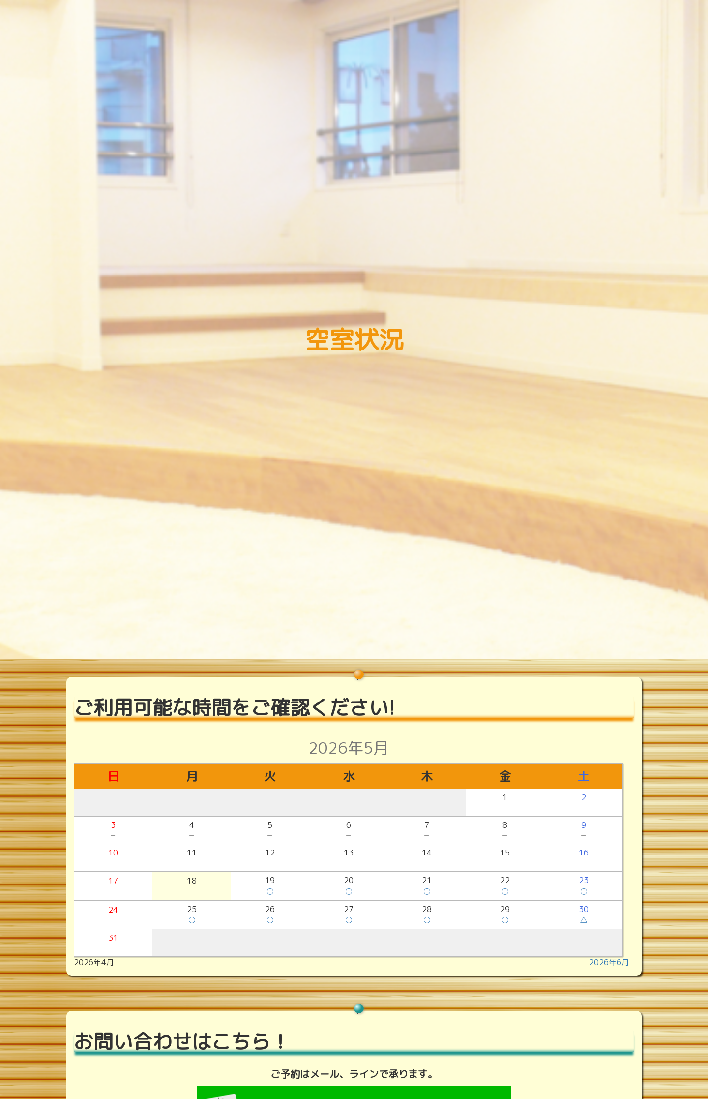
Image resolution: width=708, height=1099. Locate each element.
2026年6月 (609, 962)
